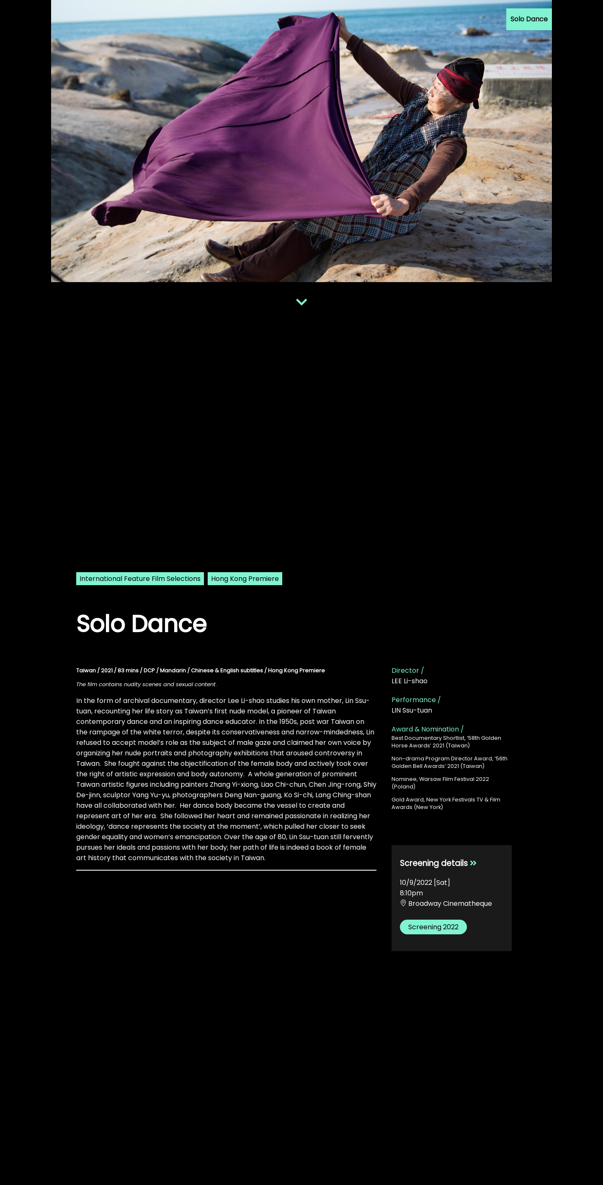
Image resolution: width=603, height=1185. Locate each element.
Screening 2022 (433, 927)
